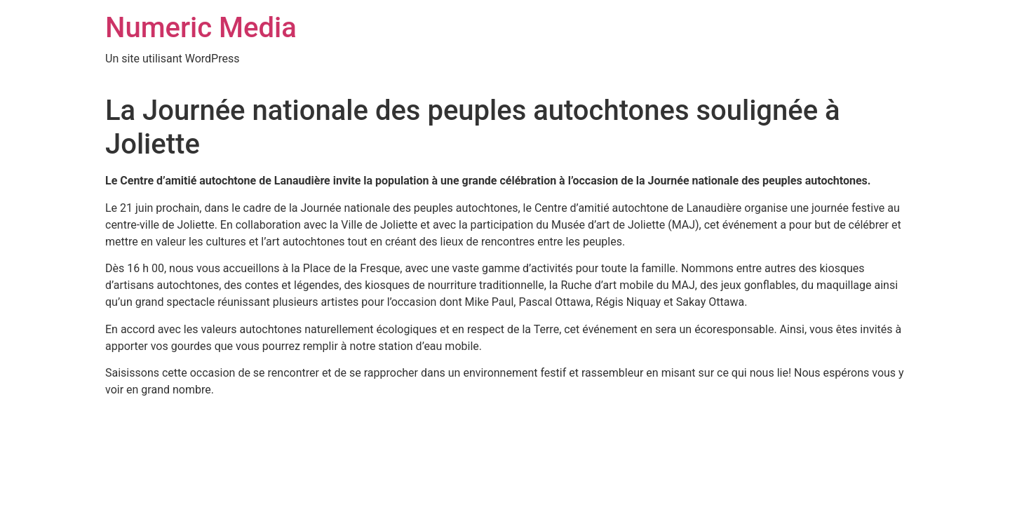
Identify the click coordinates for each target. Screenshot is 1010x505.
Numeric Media (201, 27)
